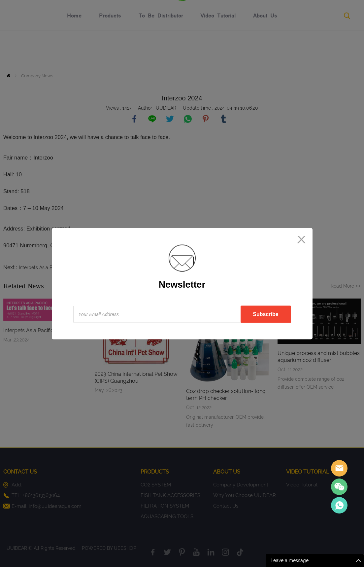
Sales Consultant (339, 505)
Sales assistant (339, 468)
